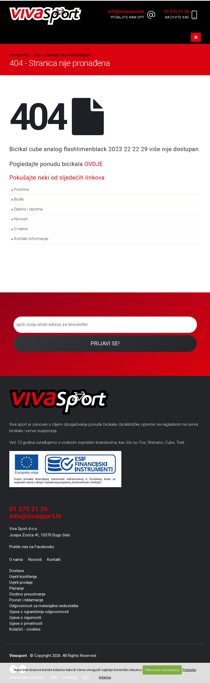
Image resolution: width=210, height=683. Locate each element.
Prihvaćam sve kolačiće (162, 670)
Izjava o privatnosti (25, 623)
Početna (21, 189)
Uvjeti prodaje (21, 582)
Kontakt (54, 559)
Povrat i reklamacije (26, 600)
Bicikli (19, 199)
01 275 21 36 (28, 509)
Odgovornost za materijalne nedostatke (44, 605)
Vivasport (19, 55)
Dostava (16, 570)
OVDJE (93, 163)
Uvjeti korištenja (23, 576)
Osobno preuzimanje (27, 594)
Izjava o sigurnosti (25, 617)
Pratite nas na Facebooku (31, 546)
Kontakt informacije (31, 239)
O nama (21, 229)
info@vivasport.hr (35, 516)
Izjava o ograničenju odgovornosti (39, 611)
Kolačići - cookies (24, 629)
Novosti (20, 219)
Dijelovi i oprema (28, 209)
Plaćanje (16, 588)
